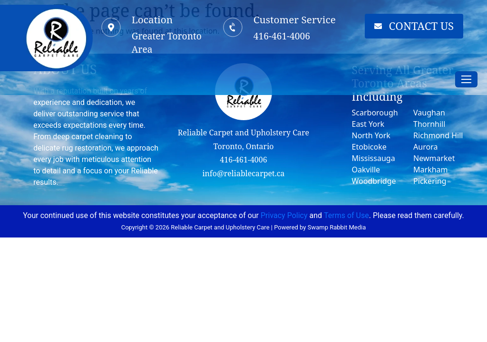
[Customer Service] (232, 27)
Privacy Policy (284, 215)
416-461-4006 (243, 159)
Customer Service (294, 19)
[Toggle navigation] (466, 79)
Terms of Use (346, 215)
